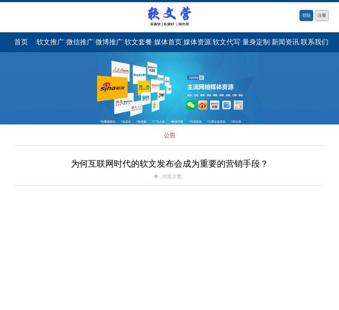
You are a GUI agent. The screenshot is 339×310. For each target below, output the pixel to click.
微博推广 (109, 42)
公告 (170, 135)
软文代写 (226, 42)
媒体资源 (197, 42)
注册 (322, 15)
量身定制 (256, 42)
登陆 (306, 15)
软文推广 (50, 42)
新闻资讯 (285, 42)
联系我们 (314, 42)
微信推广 (80, 42)
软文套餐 (138, 42)
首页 (21, 42)
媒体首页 (168, 42)
